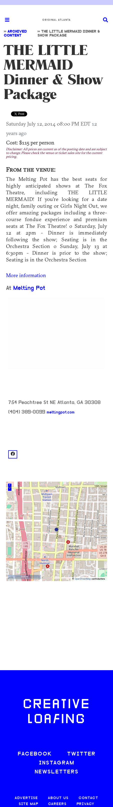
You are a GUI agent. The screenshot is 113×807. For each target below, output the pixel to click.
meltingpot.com (61, 412)
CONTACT (88, 798)
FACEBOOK (35, 754)
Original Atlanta (56, 20)
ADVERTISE (26, 798)
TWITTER (81, 754)
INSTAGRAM (56, 763)
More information (26, 275)
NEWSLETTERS (57, 772)
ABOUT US (58, 798)
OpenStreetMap (83, 579)
